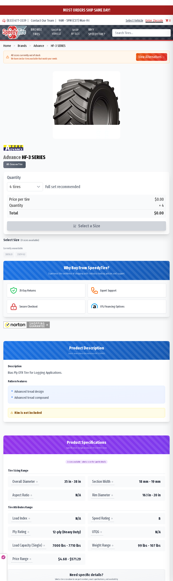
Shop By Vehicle (56, 32)
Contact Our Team (42, 20)
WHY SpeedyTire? (96, 31)
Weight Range (103, 545)
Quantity (14, 177)
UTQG (97, 532)
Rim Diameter (102, 495)
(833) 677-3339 (16, 20)
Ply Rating (20, 532)
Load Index (21, 518)
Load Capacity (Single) (28, 545)
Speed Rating (102, 518)
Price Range (21, 559)
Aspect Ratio (22, 495)
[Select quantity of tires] (25, 186)
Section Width (102, 481)
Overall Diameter (25, 481)
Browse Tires (36, 31)
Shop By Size (75, 32)
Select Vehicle (134, 20)
